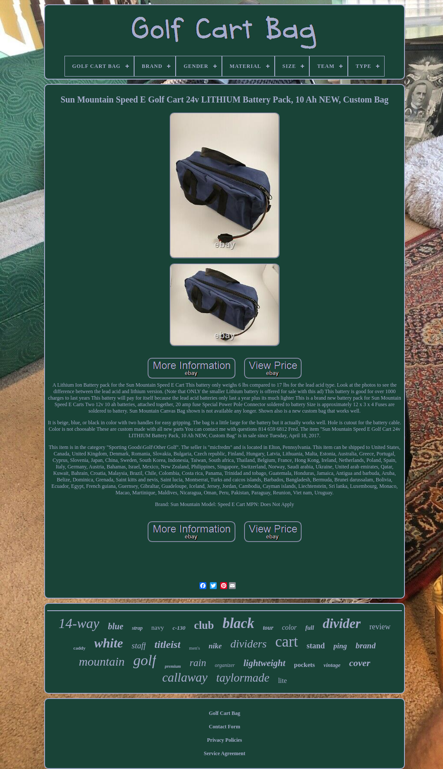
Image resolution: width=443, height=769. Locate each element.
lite (282, 680)
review (380, 626)
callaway (185, 677)
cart (286, 641)
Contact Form (224, 727)
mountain (102, 661)
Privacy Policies (224, 740)
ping (340, 646)
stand (316, 645)
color (289, 627)
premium (173, 666)
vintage (332, 665)
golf (144, 660)
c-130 (179, 628)
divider (342, 623)
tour (268, 628)
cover (359, 662)
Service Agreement (224, 753)
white (108, 643)
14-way (78, 623)
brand (366, 645)
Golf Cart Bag (225, 713)
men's (194, 647)
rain (197, 662)
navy (157, 627)
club (204, 625)
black (238, 623)
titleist (167, 644)
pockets (304, 664)
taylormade (243, 677)
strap (137, 628)
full (309, 628)
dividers (249, 644)
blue (116, 626)
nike (215, 646)
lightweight (265, 663)
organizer (224, 665)
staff (139, 645)
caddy (80, 647)
